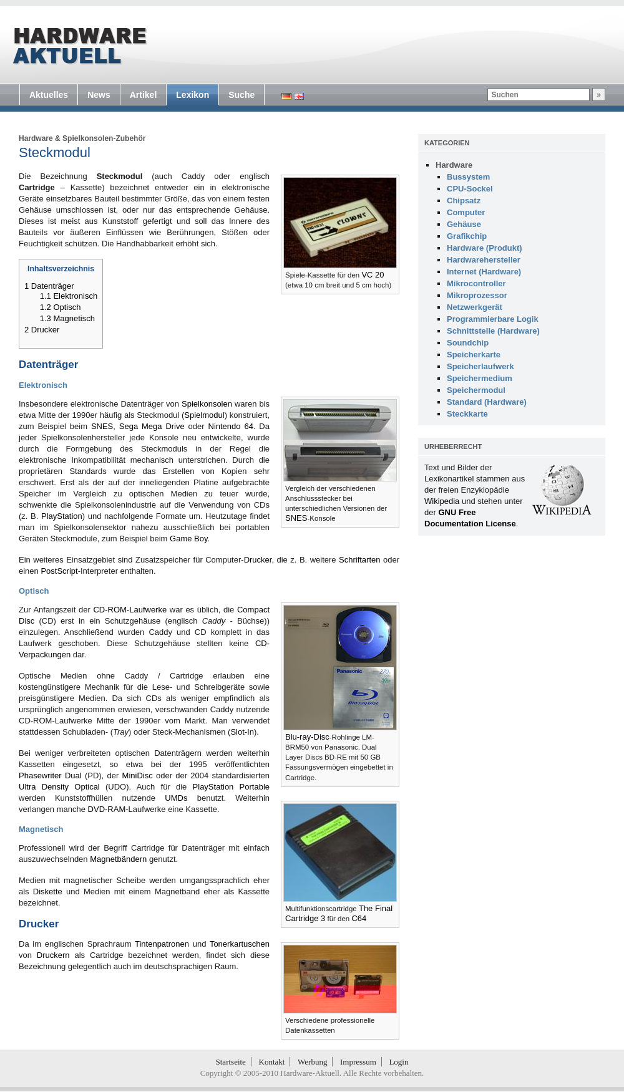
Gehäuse (464, 224)
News (98, 95)
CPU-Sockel (470, 188)
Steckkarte (467, 413)
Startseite (231, 1061)
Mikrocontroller (476, 283)
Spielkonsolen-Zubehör (103, 138)
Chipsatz (463, 200)
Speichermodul (476, 390)
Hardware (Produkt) (484, 248)
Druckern (53, 955)
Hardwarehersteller (483, 259)
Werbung (312, 1061)
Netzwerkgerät (474, 307)
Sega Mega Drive (152, 426)
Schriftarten (359, 559)
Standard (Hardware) (487, 402)
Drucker (258, 559)
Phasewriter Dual (50, 775)
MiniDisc (137, 775)
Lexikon (192, 95)
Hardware (36, 138)
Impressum (358, 1061)
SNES (296, 518)
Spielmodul (204, 415)
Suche (241, 95)
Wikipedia (441, 501)
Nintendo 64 (230, 426)
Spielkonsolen (207, 403)
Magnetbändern (118, 859)
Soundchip (468, 342)
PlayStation (61, 516)
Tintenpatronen (162, 944)
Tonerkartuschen (240, 944)
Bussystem (468, 176)
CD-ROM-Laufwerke (130, 609)
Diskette (47, 891)
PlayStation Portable (231, 786)
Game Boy (188, 538)
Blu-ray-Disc (307, 737)
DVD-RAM (107, 809)
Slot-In (242, 732)
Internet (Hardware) (484, 271)
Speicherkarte (473, 354)
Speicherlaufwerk (480, 366)
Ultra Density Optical (59, 786)
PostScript (59, 571)
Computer (466, 212)
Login (398, 1061)
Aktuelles (48, 95)
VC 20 (372, 274)
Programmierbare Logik (493, 319)
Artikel (143, 95)
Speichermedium (479, 378)
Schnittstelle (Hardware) (493, 331)
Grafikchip (467, 236)
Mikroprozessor (477, 295)
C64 (358, 918)
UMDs (176, 798)
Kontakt (272, 1061)
